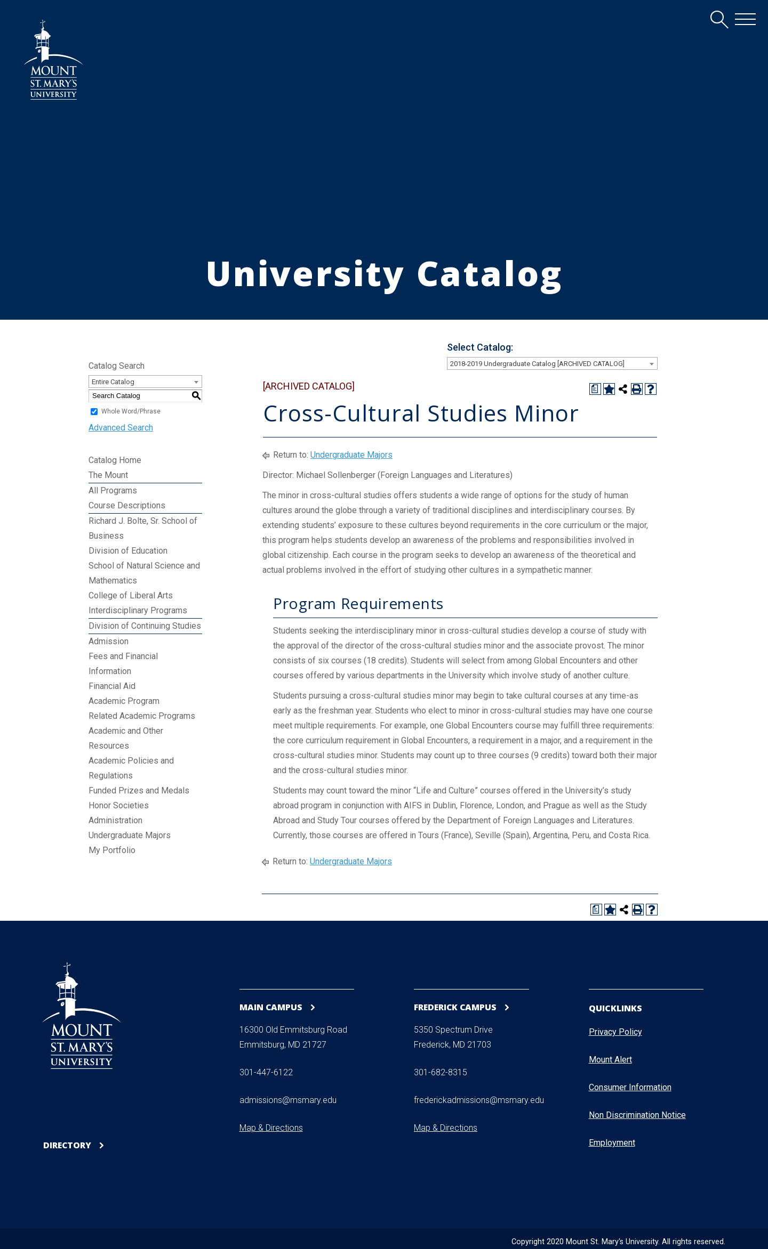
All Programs (113, 490)
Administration (115, 820)
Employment (612, 1143)
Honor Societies (119, 805)
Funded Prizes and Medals (139, 790)
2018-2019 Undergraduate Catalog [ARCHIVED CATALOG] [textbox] (537, 364)
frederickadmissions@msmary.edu (479, 1101)
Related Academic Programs (142, 716)
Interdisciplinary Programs (138, 610)
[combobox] (552, 363)
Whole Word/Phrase (131, 411)
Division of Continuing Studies (145, 626)
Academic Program (124, 701)
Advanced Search (121, 428)
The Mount (108, 475)
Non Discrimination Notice (637, 1115)
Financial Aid (112, 686)
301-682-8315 (440, 1073)
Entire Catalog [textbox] (113, 382)
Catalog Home (115, 460)
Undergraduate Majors (130, 835)
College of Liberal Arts (131, 595)
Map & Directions (271, 1128)
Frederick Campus (456, 1006)
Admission (109, 641)
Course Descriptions (127, 505)
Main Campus (271, 1006)
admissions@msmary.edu (288, 1101)
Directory (67, 1145)
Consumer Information (630, 1087)
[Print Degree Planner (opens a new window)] (595, 389)
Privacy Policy (615, 1032)
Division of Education (128, 551)
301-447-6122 (266, 1073)
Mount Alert (610, 1060)
